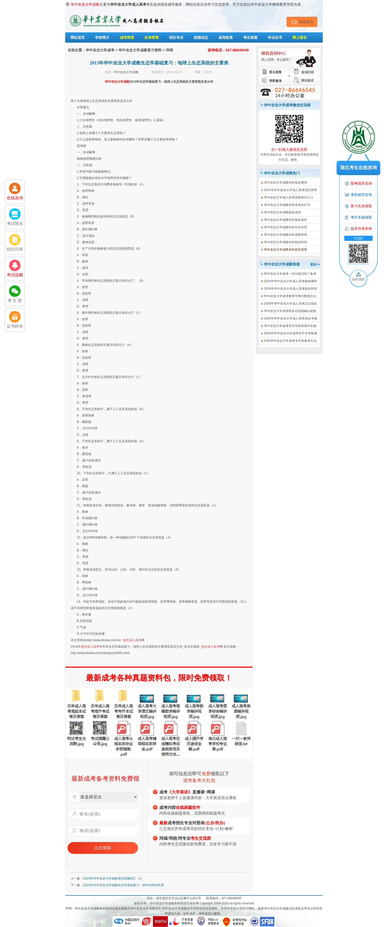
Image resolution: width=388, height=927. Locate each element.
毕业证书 (275, 37)
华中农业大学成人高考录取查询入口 (288, 197)
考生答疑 (250, 37)
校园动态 (201, 37)
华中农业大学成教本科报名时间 (285, 242)
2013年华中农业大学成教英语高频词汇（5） (113, 878)
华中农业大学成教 (126, 72)
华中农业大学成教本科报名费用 (285, 182)
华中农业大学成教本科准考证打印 (287, 205)
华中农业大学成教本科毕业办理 (285, 227)
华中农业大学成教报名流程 (282, 212)
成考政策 (225, 37)
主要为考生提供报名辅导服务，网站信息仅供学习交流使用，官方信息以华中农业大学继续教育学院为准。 (187, 4)
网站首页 (77, 37)
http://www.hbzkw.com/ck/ (103, 640)
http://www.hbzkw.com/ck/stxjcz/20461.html (100, 653)
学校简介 (102, 37)
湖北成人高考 (132, 640)
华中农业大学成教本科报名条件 (285, 220)
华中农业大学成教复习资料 (140, 50)
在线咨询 (302, 22)
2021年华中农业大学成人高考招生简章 (290, 190)
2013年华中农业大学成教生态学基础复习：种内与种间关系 (123, 885)
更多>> (315, 264)
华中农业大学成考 (100, 50)
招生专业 (176, 37)
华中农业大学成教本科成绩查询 (285, 235)
